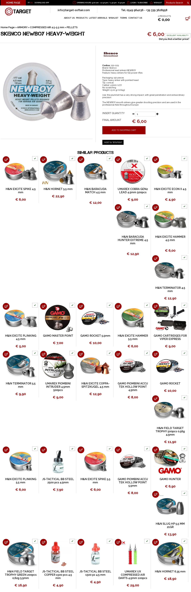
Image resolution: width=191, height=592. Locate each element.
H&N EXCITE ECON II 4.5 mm (170, 190)
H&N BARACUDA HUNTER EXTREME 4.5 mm (133, 240)
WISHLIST (158, 3)
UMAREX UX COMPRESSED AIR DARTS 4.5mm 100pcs (132, 575)
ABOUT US (69, 18)
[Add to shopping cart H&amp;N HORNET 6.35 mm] (155, 542)
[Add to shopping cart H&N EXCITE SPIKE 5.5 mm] (81, 450)
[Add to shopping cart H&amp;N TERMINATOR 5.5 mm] (6, 354)
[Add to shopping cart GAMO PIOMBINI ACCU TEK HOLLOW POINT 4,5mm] (118, 354)
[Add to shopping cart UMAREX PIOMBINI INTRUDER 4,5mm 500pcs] (43, 354)
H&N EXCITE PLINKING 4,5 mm (20, 337)
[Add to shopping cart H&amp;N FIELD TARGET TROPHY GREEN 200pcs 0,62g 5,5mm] (6, 542)
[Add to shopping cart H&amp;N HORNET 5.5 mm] (43, 159)
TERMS (123, 18)
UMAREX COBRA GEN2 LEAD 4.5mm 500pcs (133, 190)
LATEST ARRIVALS (98, 18)
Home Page (8, 27)
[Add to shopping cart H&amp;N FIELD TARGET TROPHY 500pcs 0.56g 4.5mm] (155, 398)
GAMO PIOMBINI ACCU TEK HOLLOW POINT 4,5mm (133, 387)
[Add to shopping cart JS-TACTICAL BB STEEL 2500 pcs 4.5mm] (43, 450)
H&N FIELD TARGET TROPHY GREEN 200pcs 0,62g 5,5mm (21, 575)
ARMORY (22, 27)
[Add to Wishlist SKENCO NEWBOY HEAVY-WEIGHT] (113, 142)
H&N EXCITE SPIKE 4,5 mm (21, 190)
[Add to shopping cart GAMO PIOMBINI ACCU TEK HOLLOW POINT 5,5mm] (118, 450)
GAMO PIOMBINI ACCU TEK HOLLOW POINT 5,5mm (133, 482)
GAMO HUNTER (170, 479)
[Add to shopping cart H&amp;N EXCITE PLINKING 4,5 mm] (6, 306)
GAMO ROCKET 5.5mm (95, 335)
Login (133, 3)
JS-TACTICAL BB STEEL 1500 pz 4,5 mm (95, 573)
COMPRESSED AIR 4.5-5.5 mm (47, 27)
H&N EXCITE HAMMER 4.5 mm (170, 238)
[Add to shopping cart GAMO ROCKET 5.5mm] (81, 306)
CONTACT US (135, 18)
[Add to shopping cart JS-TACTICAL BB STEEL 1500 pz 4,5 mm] (81, 542)
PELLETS (72, 27)
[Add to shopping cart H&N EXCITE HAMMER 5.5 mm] (118, 306)
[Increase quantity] (157, 114)
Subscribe (143, 3)
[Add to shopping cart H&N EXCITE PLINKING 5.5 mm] (6, 450)
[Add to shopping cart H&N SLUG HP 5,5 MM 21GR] (155, 494)
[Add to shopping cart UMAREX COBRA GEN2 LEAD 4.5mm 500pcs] (118, 159)
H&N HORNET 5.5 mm (58, 189)
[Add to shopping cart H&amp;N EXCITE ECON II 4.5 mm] (155, 159)
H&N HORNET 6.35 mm (170, 571)
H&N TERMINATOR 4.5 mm (170, 289)
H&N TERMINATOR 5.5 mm (20, 385)
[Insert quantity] (145, 114)
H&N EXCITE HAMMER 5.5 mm (133, 337)
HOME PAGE (13, 2)
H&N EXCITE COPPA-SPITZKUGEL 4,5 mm (95, 385)
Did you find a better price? (174, 39)
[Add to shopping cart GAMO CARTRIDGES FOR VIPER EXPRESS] (155, 306)
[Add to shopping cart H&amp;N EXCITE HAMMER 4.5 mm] (155, 207)
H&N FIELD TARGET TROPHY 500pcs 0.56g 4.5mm (170, 431)
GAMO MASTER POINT (58, 335)
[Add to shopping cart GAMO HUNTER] (155, 450)
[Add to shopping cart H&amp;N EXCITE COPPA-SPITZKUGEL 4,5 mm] (81, 354)
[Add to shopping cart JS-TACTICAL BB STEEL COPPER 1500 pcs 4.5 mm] (43, 542)
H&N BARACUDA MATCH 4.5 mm (95, 190)
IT (29, 3)
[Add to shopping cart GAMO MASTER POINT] (43, 306)
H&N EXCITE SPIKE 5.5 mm (95, 480)
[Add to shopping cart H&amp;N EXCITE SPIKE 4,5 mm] (6, 159)
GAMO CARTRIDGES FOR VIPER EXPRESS (170, 337)
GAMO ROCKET (170, 383)
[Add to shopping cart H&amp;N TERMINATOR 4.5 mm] (155, 258)
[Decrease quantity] (133, 114)
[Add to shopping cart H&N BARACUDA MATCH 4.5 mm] (81, 159)
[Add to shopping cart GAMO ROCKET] (155, 354)
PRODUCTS (82, 18)
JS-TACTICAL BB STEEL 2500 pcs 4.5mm (58, 480)
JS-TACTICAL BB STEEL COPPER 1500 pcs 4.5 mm (58, 575)
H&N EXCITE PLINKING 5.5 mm (20, 480)
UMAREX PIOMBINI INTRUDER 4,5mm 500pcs (58, 387)
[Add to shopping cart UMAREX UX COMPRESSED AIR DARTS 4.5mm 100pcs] (118, 542)
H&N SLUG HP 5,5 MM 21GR (170, 525)
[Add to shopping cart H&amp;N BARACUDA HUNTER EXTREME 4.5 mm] (118, 207)
